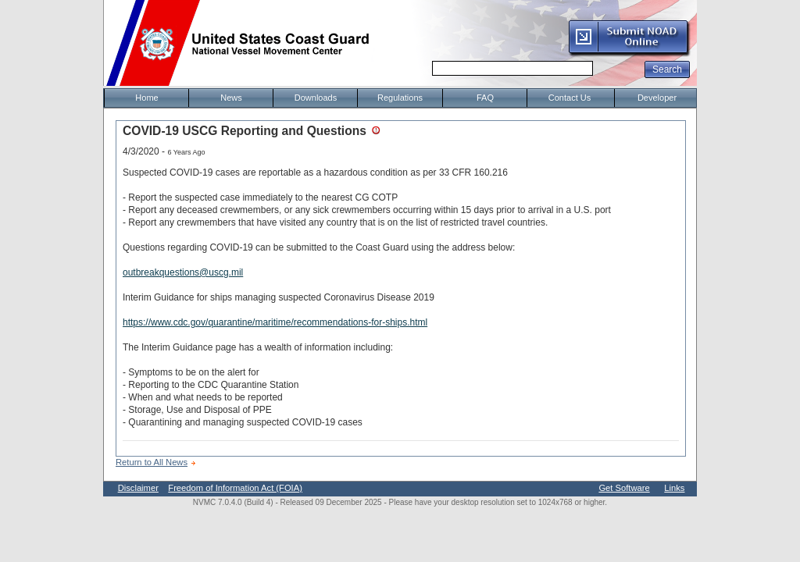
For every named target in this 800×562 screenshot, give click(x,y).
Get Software (623, 488)
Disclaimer (138, 488)
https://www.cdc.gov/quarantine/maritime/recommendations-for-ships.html (275, 322)
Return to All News (152, 462)
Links (674, 488)
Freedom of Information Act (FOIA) (235, 488)
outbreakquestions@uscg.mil (183, 272)
